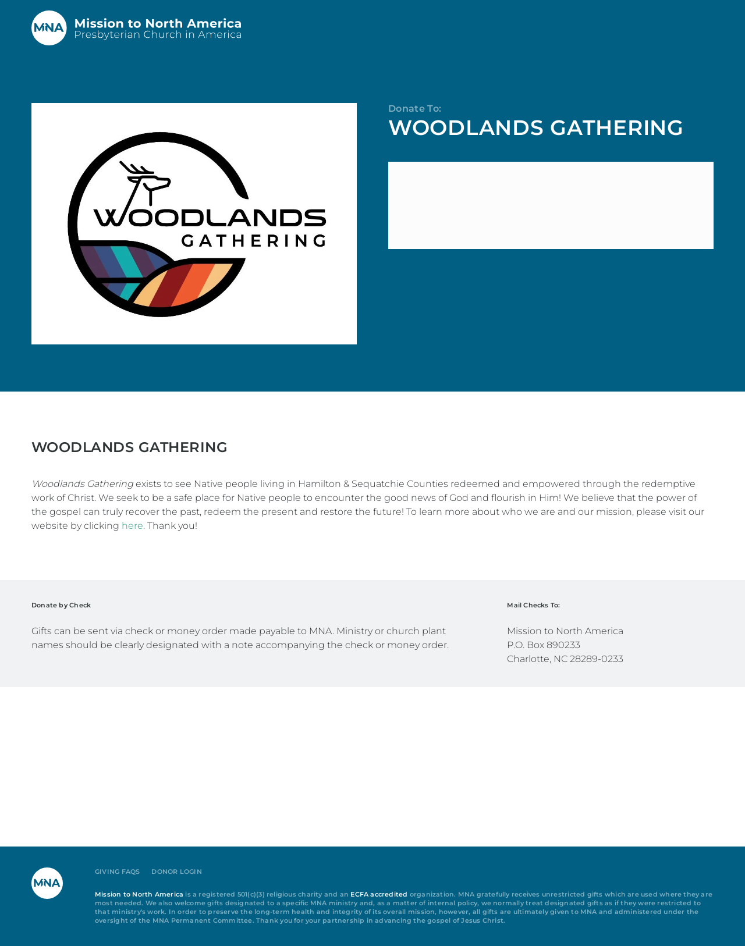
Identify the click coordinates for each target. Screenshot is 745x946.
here (132, 525)
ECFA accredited (378, 894)
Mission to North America (139, 894)
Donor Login (176, 872)
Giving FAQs (117, 872)
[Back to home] (136, 28)
